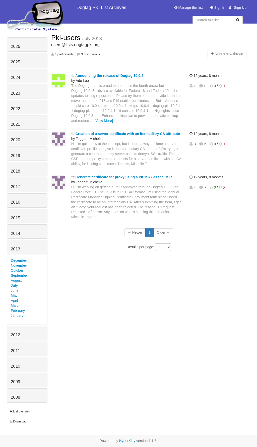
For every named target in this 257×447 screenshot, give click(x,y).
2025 (15, 62)
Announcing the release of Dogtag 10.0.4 (107, 76)
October (17, 270)
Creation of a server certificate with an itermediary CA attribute (125, 134)
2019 (15, 155)
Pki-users (66, 38)
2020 (15, 139)
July (14, 285)
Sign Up (237, 8)
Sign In (217, 8)
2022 (15, 108)
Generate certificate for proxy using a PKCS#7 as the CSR (121, 177)
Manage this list (188, 8)
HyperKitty (127, 441)
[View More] (103, 121)
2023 (15, 93)
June (14, 290)
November (19, 265)
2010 (15, 366)
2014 (15, 233)
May (14, 295)
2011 (15, 350)
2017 (15, 186)
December (19, 260)
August (16, 280)
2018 (15, 171)
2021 (15, 124)
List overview (20, 411)
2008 (15, 397)
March (16, 306)
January (17, 316)
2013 (15, 249)
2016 (15, 202)
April (14, 301)
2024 (15, 77)
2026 (15, 46)
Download (18, 421)
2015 (15, 218)
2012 (15, 335)
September (19, 275)
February (18, 311)
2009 (15, 381)
